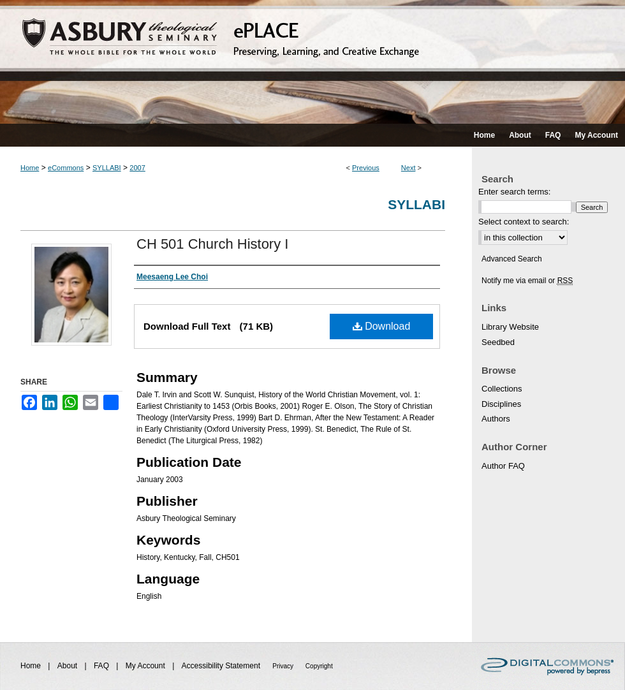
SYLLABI (106, 168)
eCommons (66, 168)
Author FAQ (503, 466)
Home (29, 168)
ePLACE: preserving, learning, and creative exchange (312, 62)
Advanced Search (512, 258)
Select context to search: (523, 221)
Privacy (283, 666)
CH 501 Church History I (212, 244)
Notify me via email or (527, 280)
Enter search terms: (514, 191)
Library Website (510, 327)
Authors (496, 418)
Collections (502, 388)
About (68, 665)
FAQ (102, 665)
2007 (137, 168)
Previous (365, 168)
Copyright (319, 666)
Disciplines (501, 404)
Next (408, 168)
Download (382, 326)
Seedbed (498, 342)
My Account (146, 665)
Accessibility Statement (222, 665)
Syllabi (416, 204)
